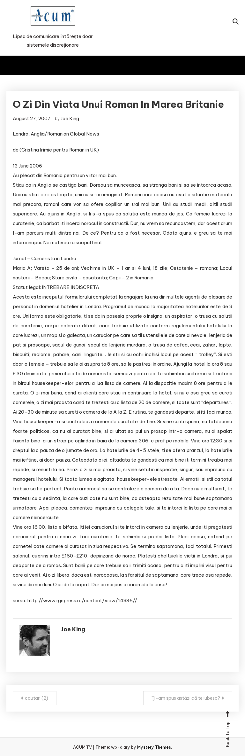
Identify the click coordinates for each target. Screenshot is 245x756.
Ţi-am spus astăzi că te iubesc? (186, 698)
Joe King (70, 118)
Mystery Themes (154, 747)
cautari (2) (36, 698)
